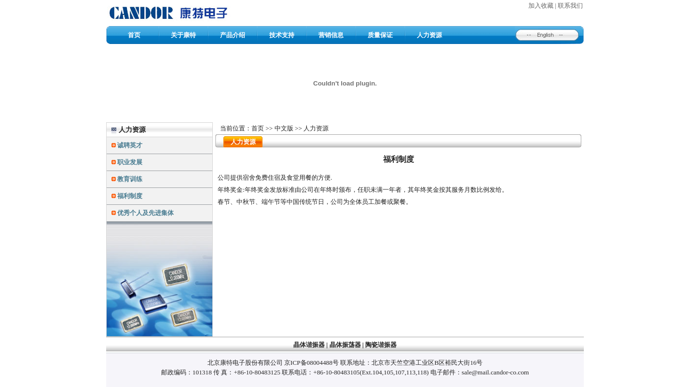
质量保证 (380, 35)
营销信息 (331, 35)
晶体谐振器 (309, 344)
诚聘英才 (129, 145)
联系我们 (570, 5)
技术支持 (281, 35)
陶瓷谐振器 (381, 344)
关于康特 (183, 35)
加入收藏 (540, 5)
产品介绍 (232, 35)
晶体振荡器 (345, 344)
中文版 (284, 128)
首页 (134, 35)
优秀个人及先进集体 (145, 212)
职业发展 (129, 162)
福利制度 (129, 196)
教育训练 (129, 179)
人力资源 (429, 35)
